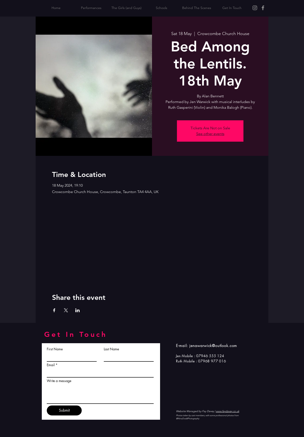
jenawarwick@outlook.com (213, 345)
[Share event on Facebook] (54, 310)
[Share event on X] (66, 310)
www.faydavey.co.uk (227, 411)
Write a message (59, 381)
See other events (210, 133)
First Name (55, 349)
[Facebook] (263, 8)
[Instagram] (255, 8)
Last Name (111, 349)
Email (51, 365)
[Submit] (64, 410)
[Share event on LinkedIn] (77, 310)
